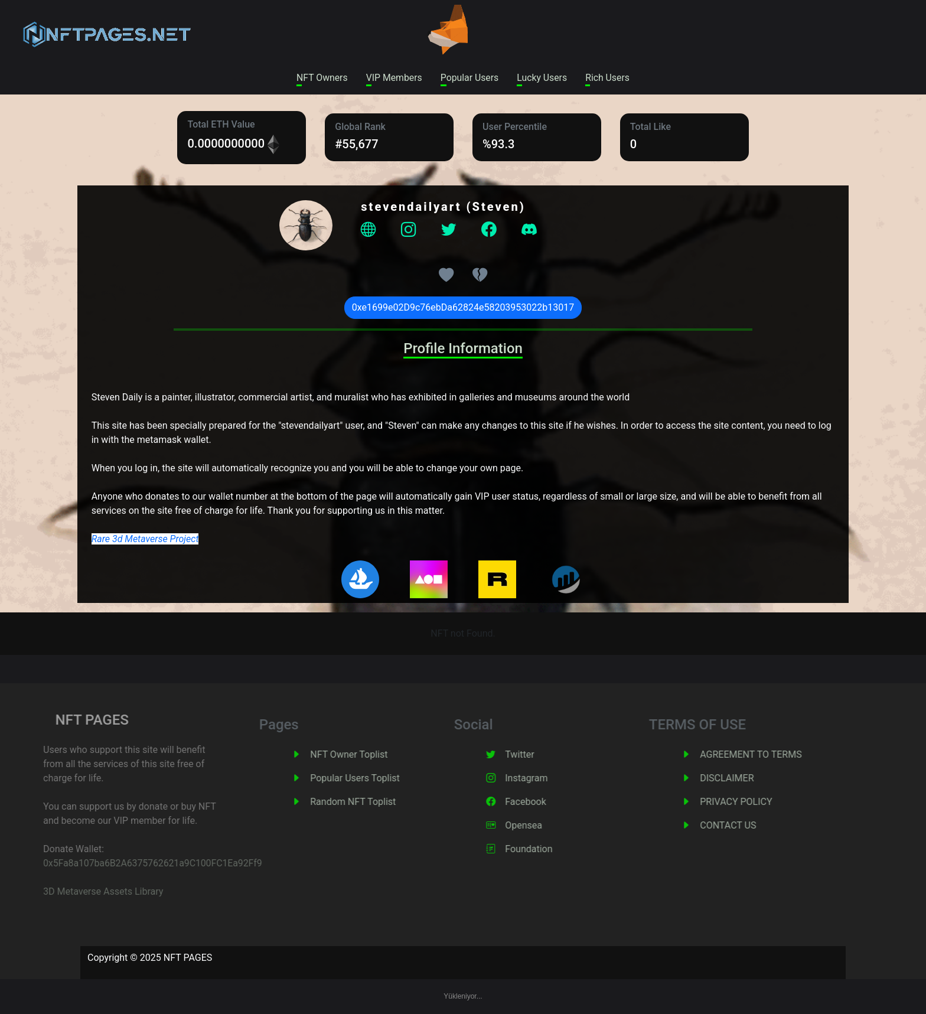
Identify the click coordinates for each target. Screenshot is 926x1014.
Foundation (545, 849)
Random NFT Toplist (370, 802)
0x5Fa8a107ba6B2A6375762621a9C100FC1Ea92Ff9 (135, 863)
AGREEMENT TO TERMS (768, 755)
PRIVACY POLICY (753, 802)
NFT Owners (319, 77)
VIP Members (392, 77)
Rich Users (610, 77)
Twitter (536, 755)
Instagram (543, 778)
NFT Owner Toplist (366, 755)
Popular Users (469, 77)
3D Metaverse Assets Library (84, 892)
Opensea (540, 826)
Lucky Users (543, 77)
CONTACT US (745, 826)
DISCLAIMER (744, 778)
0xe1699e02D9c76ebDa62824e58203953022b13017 (463, 308)
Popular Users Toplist (372, 778)
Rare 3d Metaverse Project (145, 539)
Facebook (542, 802)
